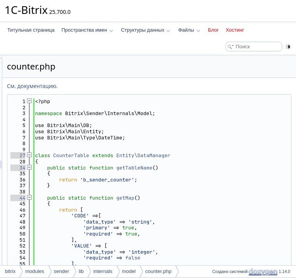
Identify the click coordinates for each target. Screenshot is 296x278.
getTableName (231, 167)
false (229, 257)
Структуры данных (145, 30)
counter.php (158, 271)
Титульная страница (30, 30)
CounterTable (168, 155)
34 (114, 167)
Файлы (189, 30)
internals (102, 271)
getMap (222, 198)
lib (81, 271)
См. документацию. (128, 86)
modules (34, 271)
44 (114, 198)
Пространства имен (87, 30)
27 (114, 155)
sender (61, 271)
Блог (213, 30)
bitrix (10, 271)
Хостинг (235, 30)
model (129, 271)
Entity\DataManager (240, 155)
